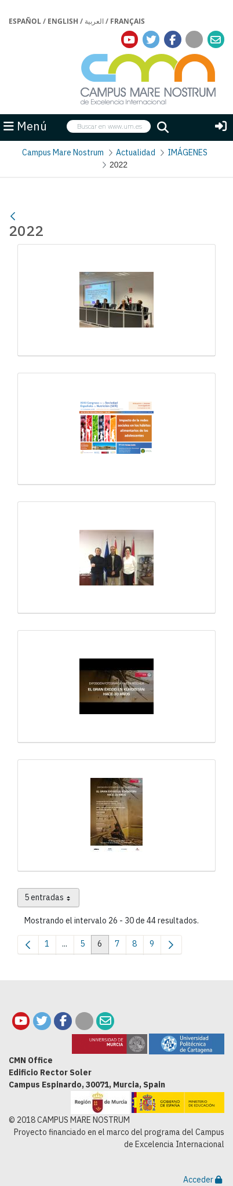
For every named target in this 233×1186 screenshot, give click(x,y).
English (63, 21)
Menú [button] (25, 126)
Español (25, 21)
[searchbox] (109, 126)
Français (127, 21)
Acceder (202, 1179)
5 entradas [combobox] (51, 899)
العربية (94, 21)
